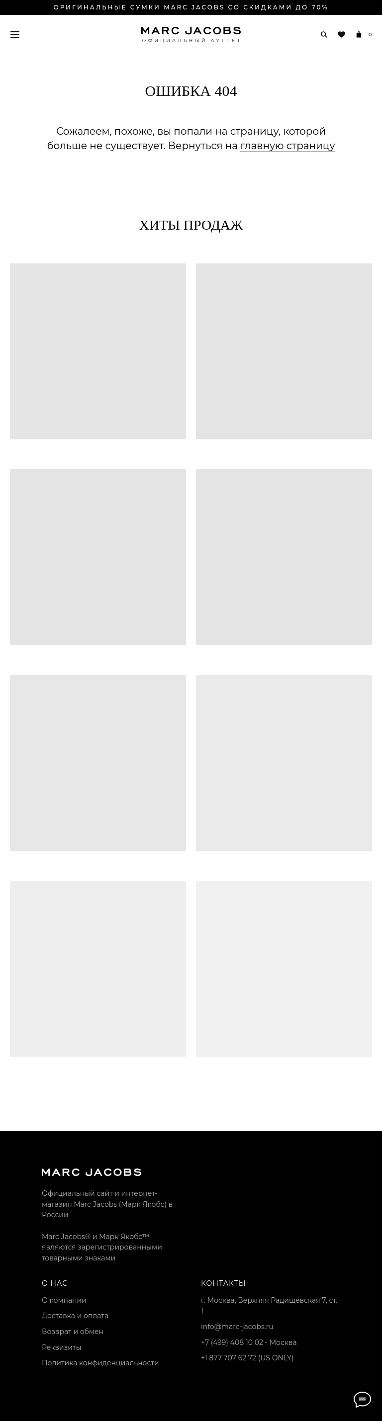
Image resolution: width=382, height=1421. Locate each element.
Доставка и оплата (75, 1315)
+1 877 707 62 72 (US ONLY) (247, 1357)
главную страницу (287, 146)
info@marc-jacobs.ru (237, 1326)
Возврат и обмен (72, 1331)
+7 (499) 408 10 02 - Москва (249, 1342)
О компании (64, 1300)
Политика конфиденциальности (100, 1362)
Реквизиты (61, 1347)
